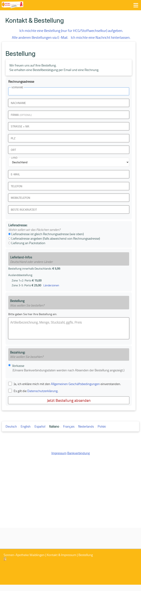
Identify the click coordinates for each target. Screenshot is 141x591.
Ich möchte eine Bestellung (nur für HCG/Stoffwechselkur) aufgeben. (71, 30)
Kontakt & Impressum (61, 555)
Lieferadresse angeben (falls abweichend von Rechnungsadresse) (54, 238)
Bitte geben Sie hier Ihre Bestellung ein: (32, 314)
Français (68, 426)
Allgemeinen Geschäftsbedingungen (75, 384)
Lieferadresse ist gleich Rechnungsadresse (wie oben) (46, 234)
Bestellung (85, 555)
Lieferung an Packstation (26, 243)
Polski (102, 426)
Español (40, 426)
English (26, 426)
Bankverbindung (78, 453)
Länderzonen (51, 285)
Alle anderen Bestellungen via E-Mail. (40, 37)
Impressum (59, 453)
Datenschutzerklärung (42, 391)
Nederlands (86, 426)
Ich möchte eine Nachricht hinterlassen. (100, 37)
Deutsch (11, 426)
